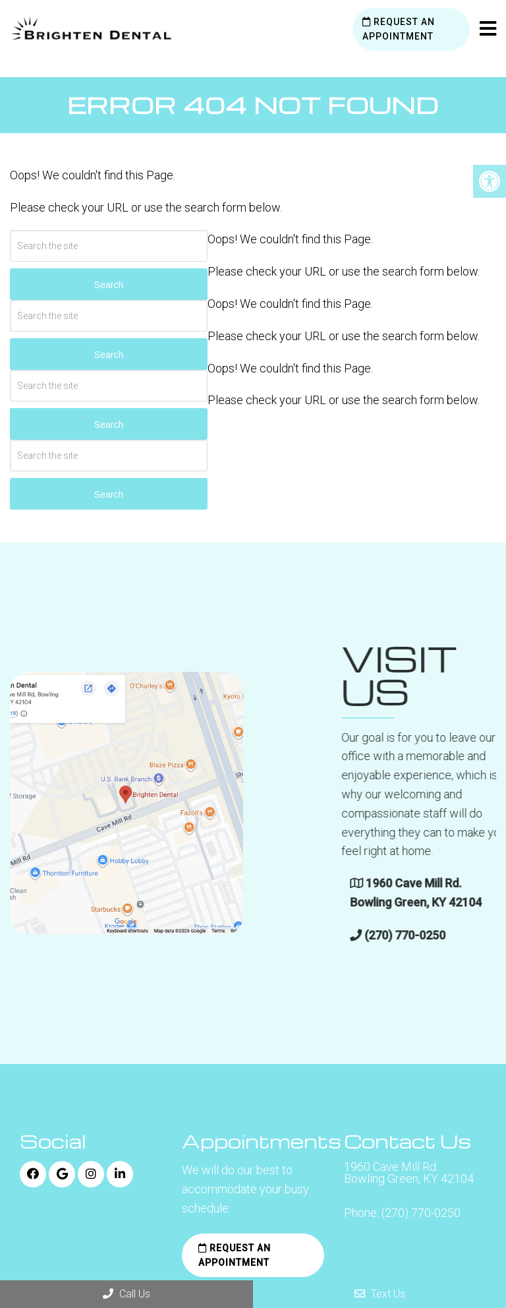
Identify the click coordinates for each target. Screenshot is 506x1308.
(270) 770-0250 (421, 1213)
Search (108, 285)
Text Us (379, 1294)
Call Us (126, 1294)
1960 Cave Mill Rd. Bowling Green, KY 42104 (409, 1173)
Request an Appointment (398, 29)
